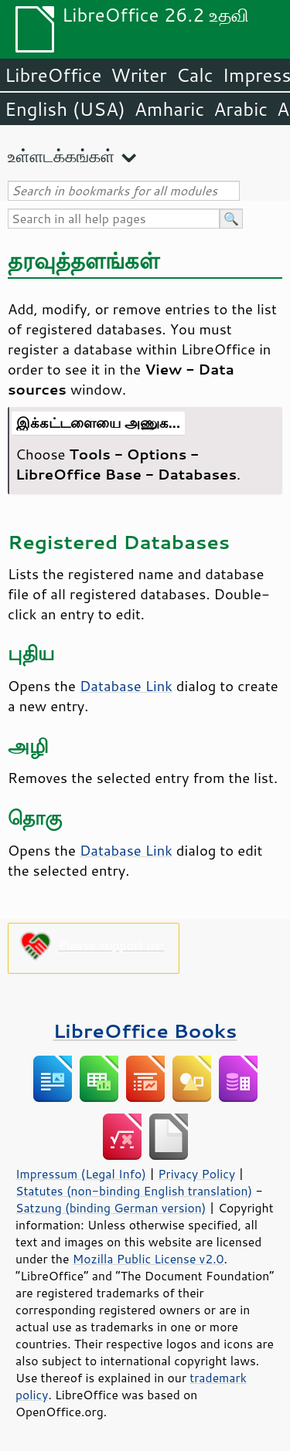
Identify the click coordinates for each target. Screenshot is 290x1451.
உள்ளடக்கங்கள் (61, 156)
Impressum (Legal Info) (80, 1173)
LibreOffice (53, 75)
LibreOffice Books (145, 1030)
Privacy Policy (196, 1173)
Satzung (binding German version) (110, 1207)
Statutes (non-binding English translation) (133, 1190)
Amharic (169, 109)
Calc (194, 75)
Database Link (126, 686)
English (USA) (65, 109)
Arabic (240, 109)
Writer (138, 75)
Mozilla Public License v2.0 (148, 1258)
